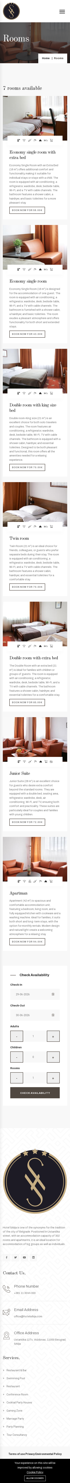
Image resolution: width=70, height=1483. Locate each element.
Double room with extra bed (33, 658)
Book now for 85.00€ (27, 702)
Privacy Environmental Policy (43, 1454)
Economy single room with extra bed (32, 155)
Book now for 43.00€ (27, 334)
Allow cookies (35, 1478)
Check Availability (35, 1093)
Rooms (15, 1068)
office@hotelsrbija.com (28, 1316)
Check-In (16, 984)
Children (16, 1047)
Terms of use (16, 1454)
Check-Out (17, 1005)
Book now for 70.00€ (27, 467)
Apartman (18, 893)
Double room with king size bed (32, 408)
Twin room (19, 538)
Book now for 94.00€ (27, 941)
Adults (14, 1026)
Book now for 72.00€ (27, 822)
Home (46, 58)
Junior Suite (19, 773)
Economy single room (27, 281)
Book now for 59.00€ (27, 210)
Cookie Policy (35, 1472)
